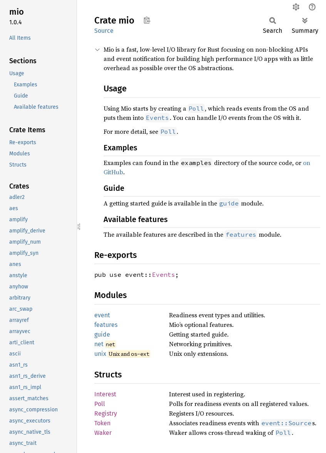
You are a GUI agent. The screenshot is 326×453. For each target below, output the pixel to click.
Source (104, 30)
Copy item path (146, 20)
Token (102, 423)
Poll (99, 404)
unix (100, 353)
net (99, 344)
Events (163, 274)
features (105, 324)
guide (102, 334)
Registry (105, 413)
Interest (105, 394)
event (102, 315)
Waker (103, 432)
